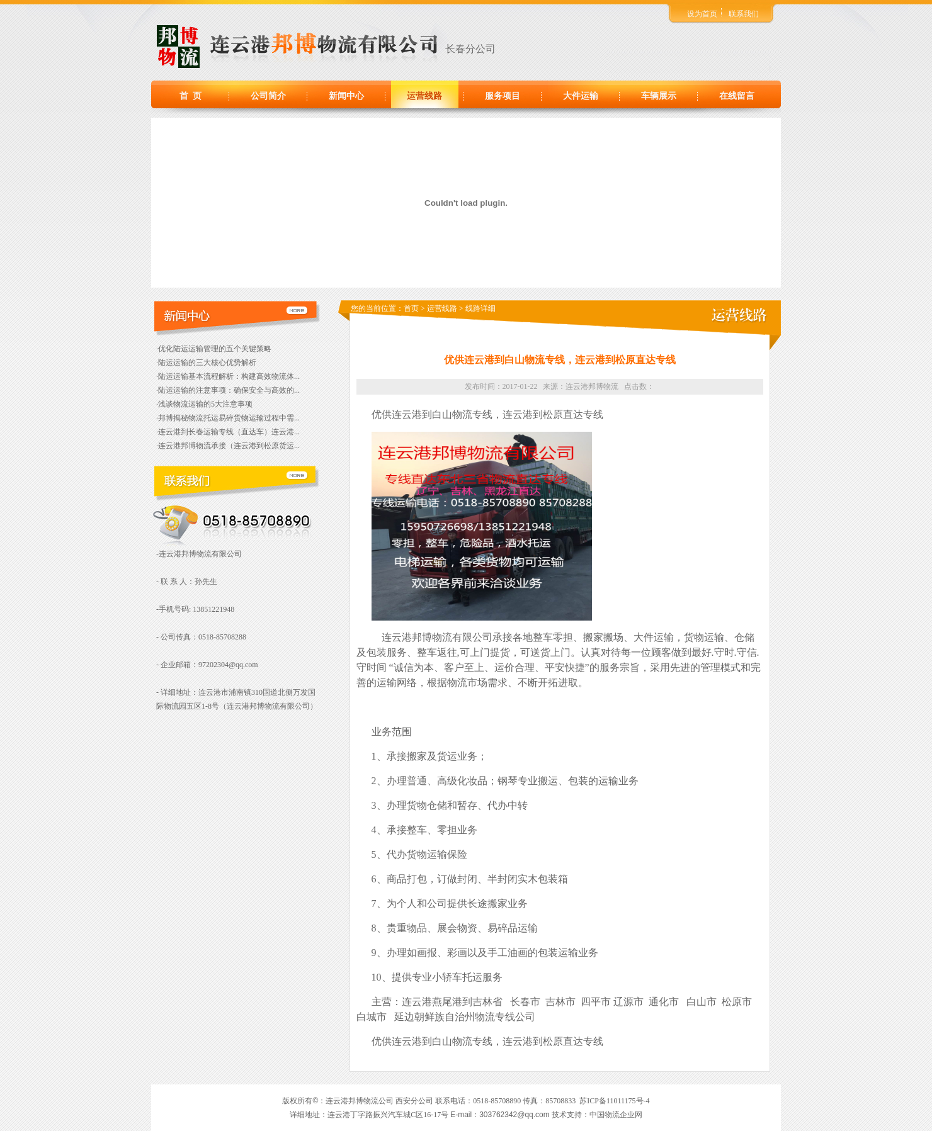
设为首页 (702, 13)
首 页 (190, 96)
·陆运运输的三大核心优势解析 (206, 362)
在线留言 (736, 96)
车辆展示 (658, 96)
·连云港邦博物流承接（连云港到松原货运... (228, 445)
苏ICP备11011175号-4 (614, 1100)
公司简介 (268, 96)
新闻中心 (346, 96)
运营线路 (424, 96)
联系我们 (744, 13)
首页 (411, 308)
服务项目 (502, 96)
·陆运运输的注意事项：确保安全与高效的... (228, 390)
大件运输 (580, 96)
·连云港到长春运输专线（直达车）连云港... (228, 431)
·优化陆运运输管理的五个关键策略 (213, 348)
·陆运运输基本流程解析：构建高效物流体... (228, 376)
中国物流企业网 (615, 1114)
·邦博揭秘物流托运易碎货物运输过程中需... (228, 418)
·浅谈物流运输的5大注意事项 (204, 404)
